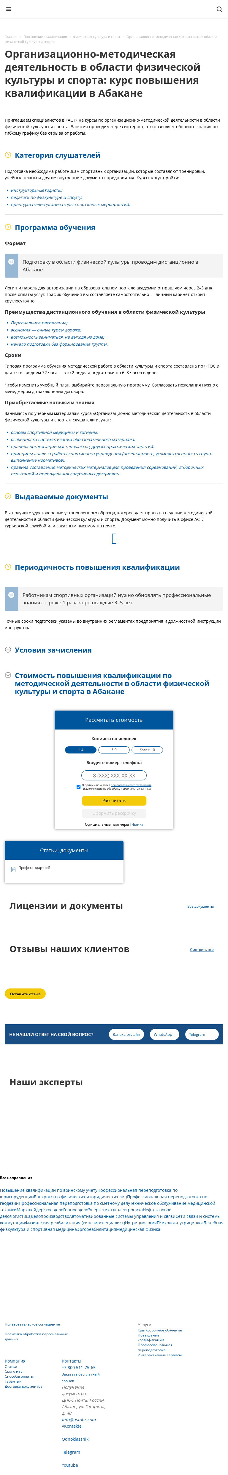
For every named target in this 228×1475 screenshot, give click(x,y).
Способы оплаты (19, 1376)
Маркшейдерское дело (40, 1209)
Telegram (71, 1452)
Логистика (20, 1216)
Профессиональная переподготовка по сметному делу (74, 1203)
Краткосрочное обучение (160, 1330)
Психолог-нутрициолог (180, 1223)
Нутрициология (141, 1223)
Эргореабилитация (96, 1229)
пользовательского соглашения (131, 785)
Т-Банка (136, 824)
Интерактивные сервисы (160, 1355)
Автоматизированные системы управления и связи (122, 1216)
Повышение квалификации (151, 1338)
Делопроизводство (50, 1216)
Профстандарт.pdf (34, 868)
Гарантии (13, 1381)
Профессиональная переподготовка (155, 1347)
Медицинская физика (138, 1229)
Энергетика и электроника (115, 1209)
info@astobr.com (79, 1419)
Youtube (70, 1465)
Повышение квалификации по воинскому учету (48, 1190)
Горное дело (75, 1209)
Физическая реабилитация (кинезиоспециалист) (75, 1223)
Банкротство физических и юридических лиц (80, 1196)
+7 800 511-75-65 (79, 1367)
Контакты (71, 1361)
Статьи (11, 1366)
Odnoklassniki (76, 1439)
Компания (15, 1361)
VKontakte (72, 1426)
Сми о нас (13, 1371)
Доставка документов (23, 1386)
